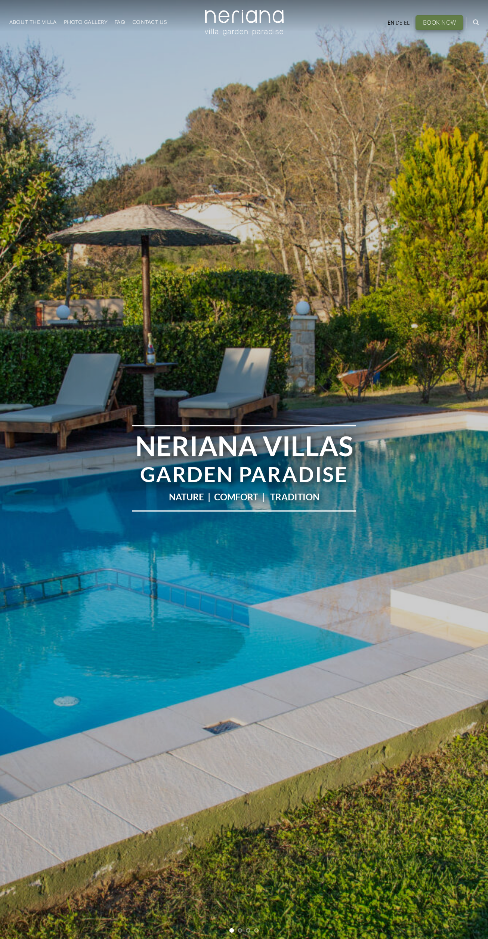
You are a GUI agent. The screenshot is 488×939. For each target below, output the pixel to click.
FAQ (120, 22)
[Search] (475, 22)
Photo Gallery (86, 22)
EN (390, 22)
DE (399, 22)
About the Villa (33, 22)
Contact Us (149, 22)
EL (407, 22)
